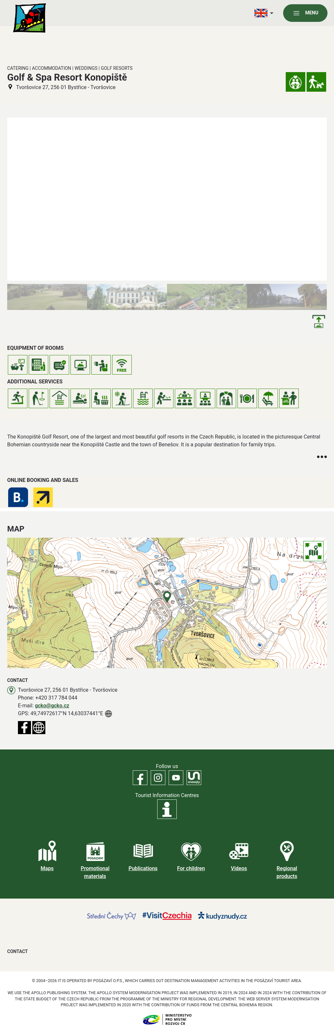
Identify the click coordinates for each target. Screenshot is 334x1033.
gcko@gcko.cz (52, 705)
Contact (17, 951)
